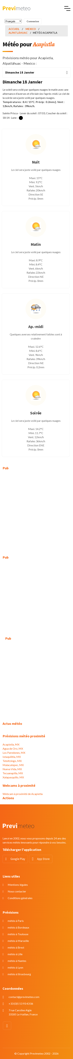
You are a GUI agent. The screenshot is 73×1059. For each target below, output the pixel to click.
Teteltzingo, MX (12, 760)
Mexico (31, 28)
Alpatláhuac (18, 32)
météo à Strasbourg (19, 974)
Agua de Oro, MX (13, 748)
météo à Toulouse (18, 934)
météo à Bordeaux (18, 927)
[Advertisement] (36, 510)
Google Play (17, 859)
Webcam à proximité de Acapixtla (23, 793)
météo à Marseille (18, 940)
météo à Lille (15, 954)
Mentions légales (18, 884)
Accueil (14, 28)
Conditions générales (20, 898)
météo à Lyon (15, 967)
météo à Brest (16, 947)
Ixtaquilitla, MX (12, 756)
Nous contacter (17, 891)
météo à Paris (16, 920)
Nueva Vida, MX (12, 769)
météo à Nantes (17, 960)
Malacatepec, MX (13, 765)
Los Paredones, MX (14, 752)
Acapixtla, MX (11, 744)
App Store (43, 859)
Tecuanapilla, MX (13, 773)
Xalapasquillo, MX (13, 777)
